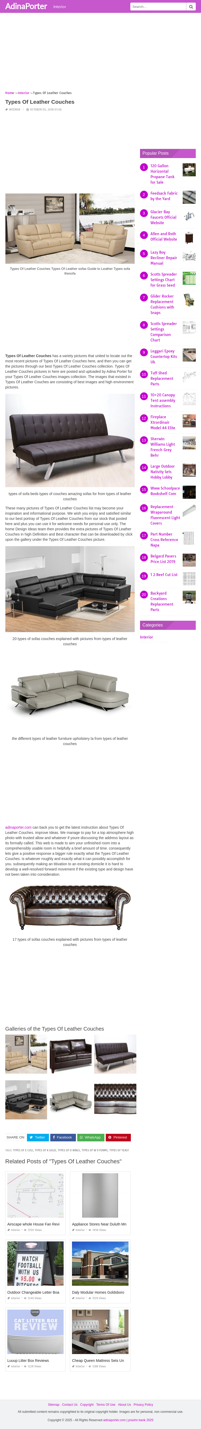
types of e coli (23, 1150)
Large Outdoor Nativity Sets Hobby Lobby (162, 472)
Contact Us (69, 1405)
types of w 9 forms (95, 1150)
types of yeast (119, 1150)
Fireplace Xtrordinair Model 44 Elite (162, 422)
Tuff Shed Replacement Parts (161, 378)
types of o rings (69, 1150)
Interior (59, 6)
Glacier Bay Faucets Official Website (163, 217)
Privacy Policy (143, 1405)
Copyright (86, 1405)
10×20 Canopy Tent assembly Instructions (162, 400)
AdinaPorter (26, 6)
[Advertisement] (100, 53)
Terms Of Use (105, 1405)
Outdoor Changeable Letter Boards (35, 1292)
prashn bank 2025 (140, 1420)
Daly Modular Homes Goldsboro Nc (101, 1292)
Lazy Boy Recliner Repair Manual (163, 258)
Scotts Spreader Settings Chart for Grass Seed (163, 280)
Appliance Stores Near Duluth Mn (99, 1224)
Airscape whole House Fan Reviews (36, 1224)
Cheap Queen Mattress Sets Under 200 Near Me (112, 1360)
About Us (124, 1405)
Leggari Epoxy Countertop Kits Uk (163, 356)
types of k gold (45, 1150)
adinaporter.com (18, 827)
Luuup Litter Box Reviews (28, 1360)
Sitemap (53, 1405)
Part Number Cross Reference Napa (164, 540)
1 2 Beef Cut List (163, 574)
